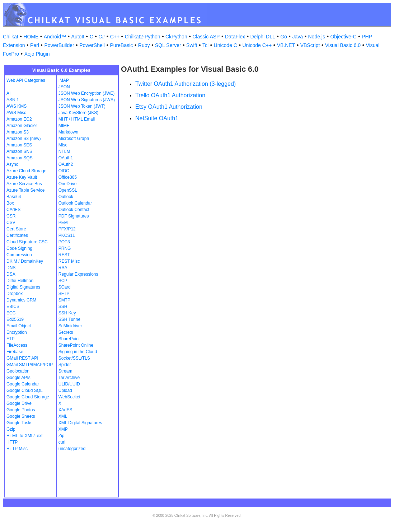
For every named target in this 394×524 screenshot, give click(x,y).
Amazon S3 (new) (23, 138)
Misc (62, 145)
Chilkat (10, 36)
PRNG (64, 248)
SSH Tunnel (69, 319)
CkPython (176, 36)
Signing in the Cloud (77, 351)
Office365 (67, 177)
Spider (64, 364)
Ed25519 (15, 319)
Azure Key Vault (21, 177)
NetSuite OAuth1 (156, 118)
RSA (62, 267)
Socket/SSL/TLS (74, 358)
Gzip (10, 429)
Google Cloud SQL (24, 390)
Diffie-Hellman (19, 280)
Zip (61, 435)
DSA (10, 274)
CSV (10, 222)
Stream (65, 371)
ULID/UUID (69, 384)
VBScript (310, 45)
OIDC (63, 170)
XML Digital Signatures (80, 422)
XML (62, 416)
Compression (19, 254)
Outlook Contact (73, 209)
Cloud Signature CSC (27, 241)
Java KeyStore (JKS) (78, 112)
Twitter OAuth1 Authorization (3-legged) (185, 84)
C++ (114, 36)
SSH (62, 306)
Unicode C (225, 45)
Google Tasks (19, 422)
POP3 (64, 241)
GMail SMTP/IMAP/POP (29, 364)
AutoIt (78, 36)
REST (64, 254)
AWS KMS (16, 106)
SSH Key (67, 312)
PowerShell (92, 45)
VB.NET (286, 45)
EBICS (12, 306)
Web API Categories (25, 80)
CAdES (13, 209)
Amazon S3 (17, 132)
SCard (64, 287)
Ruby (144, 45)
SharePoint (69, 338)
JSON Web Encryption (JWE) (86, 93)
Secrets (65, 332)
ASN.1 (12, 99)
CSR (10, 216)
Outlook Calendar (75, 203)
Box (10, 203)
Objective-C (343, 36)
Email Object (18, 325)
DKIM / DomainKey (24, 261)
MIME (64, 125)
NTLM (64, 151)
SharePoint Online (75, 345)
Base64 (13, 196)
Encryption (16, 332)
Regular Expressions (78, 274)
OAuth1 (65, 157)
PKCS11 (66, 235)
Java (297, 36)
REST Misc (69, 261)
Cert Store (16, 228)
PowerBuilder (59, 45)
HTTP (12, 442)
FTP (10, 338)
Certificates (17, 235)
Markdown (68, 132)
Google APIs (18, 377)
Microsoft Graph (73, 138)
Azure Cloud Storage (26, 170)
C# (101, 36)
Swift (191, 45)
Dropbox (14, 293)
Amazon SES (19, 145)
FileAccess (16, 345)
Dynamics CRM (21, 300)
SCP (62, 280)
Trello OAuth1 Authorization (170, 95)
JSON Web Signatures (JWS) (86, 99)
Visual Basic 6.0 (343, 45)
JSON (64, 86)
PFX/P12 (67, 228)
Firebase (14, 351)
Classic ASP (206, 36)
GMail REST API (22, 358)
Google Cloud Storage (27, 396)
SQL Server (168, 45)
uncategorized (71, 448)
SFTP (64, 293)
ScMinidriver (70, 325)
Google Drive (19, 403)
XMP (63, 429)
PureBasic (121, 45)
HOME (30, 36)
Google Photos (20, 409)
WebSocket (69, 396)
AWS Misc (16, 112)
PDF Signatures (73, 216)
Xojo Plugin (37, 54)
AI (8, 93)
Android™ (55, 36)
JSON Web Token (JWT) (81, 106)
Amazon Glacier (21, 125)
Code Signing (19, 248)
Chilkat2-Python (142, 36)
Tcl (205, 45)
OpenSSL (67, 190)
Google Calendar (22, 384)
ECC (10, 312)
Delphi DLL (262, 36)
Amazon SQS (19, 157)
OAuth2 (65, 164)
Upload (65, 390)
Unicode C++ (257, 45)
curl (61, 442)
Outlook (65, 196)
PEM (63, 222)
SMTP (64, 300)
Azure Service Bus (24, 183)
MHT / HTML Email (76, 119)
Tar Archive (69, 377)
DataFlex (235, 36)
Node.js (316, 36)
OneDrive (67, 183)
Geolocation (17, 371)
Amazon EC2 (19, 119)
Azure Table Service (25, 190)
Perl (34, 45)
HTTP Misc (17, 448)
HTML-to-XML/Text (24, 435)
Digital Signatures (23, 287)
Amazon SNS (19, 151)
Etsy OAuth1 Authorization (168, 107)
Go (283, 36)
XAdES (65, 409)
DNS (10, 267)
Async (12, 164)
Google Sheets (20, 416)
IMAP (63, 80)
